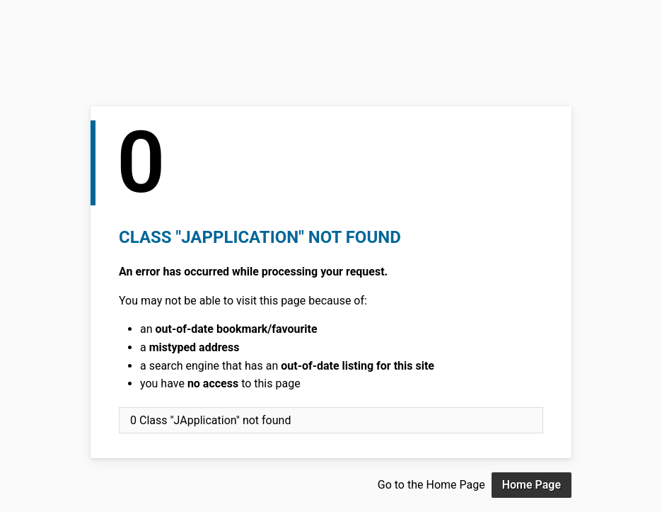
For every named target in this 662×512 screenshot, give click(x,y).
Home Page (531, 484)
